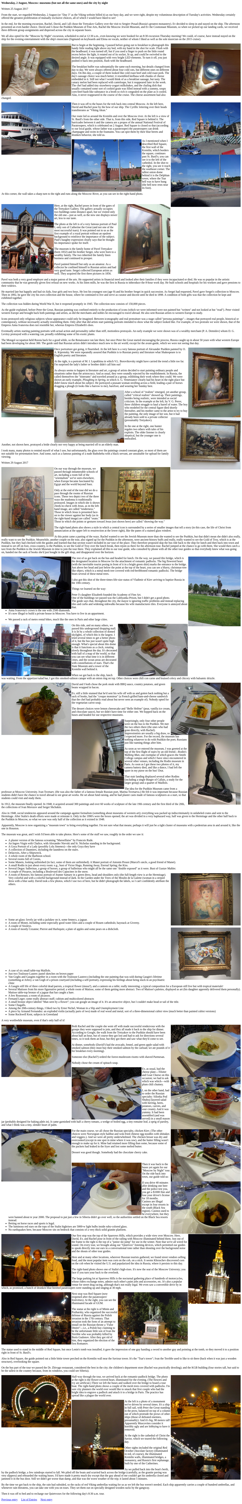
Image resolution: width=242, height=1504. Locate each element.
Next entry (46, 1499)
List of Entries (29, 1499)
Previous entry (9, 1499)
